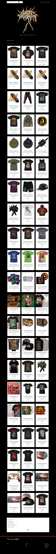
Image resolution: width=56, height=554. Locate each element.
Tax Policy (46, 546)
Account (42, 2)
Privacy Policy (47, 545)
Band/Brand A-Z (11, 43)
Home (8, 543)
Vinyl (26, 545)
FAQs (46, 547)
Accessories (30, 35)
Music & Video (11, 524)
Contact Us (46, 543)
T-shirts (26, 543)
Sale (35, 35)
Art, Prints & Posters (12, 525)
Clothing (10, 521)
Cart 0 (47, 2)
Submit (21, 2)
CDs (26, 544)
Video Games (11, 526)
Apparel (25, 35)
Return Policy (47, 544)
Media (21, 35)
